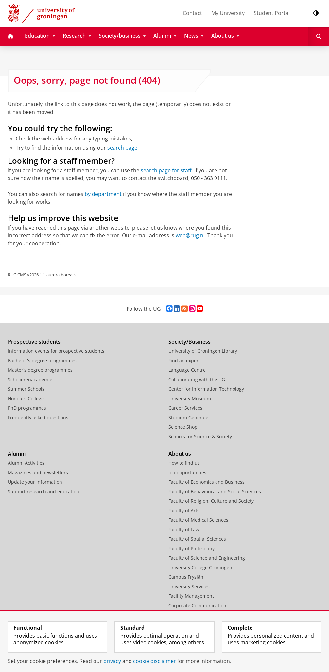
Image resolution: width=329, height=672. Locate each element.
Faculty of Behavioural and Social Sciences (214, 491)
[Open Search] (318, 36)
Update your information (35, 482)
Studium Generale (188, 417)
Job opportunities (187, 472)
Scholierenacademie (30, 379)
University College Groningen (200, 567)
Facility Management (191, 596)
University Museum (189, 398)
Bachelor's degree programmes (42, 360)
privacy (112, 660)
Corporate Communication (197, 605)
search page (122, 147)
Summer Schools (26, 389)
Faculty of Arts (183, 510)
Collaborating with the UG (196, 379)
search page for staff (166, 170)
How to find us (184, 463)
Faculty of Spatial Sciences (197, 539)
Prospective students (34, 341)
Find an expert (184, 360)
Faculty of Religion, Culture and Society (211, 501)
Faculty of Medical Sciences (198, 520)
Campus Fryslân (185, 577)
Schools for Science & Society (200, 436)
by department (103, 193)
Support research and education (43, 491)
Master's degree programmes (40, 370)
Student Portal (272, 13)
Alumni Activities (26, 463)
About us (179, 453)
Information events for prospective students (56, 351)
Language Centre (187, 370)
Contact (192, 13)
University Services (189, 586)
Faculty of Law (183, 529)
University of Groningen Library (202, 351)
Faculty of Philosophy (191, 548)
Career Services (185, 408)
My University (228, 13)
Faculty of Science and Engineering (206, 558)
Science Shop (183, 427)
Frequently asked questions (38, 417)
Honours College (26, 398)
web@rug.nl (190, 235)
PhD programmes (27, 408)
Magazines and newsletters (38, 472)
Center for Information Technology (206, 389)
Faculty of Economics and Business (206, 482)
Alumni (17, 453)
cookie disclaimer (154, 660)
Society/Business (189, 341)
